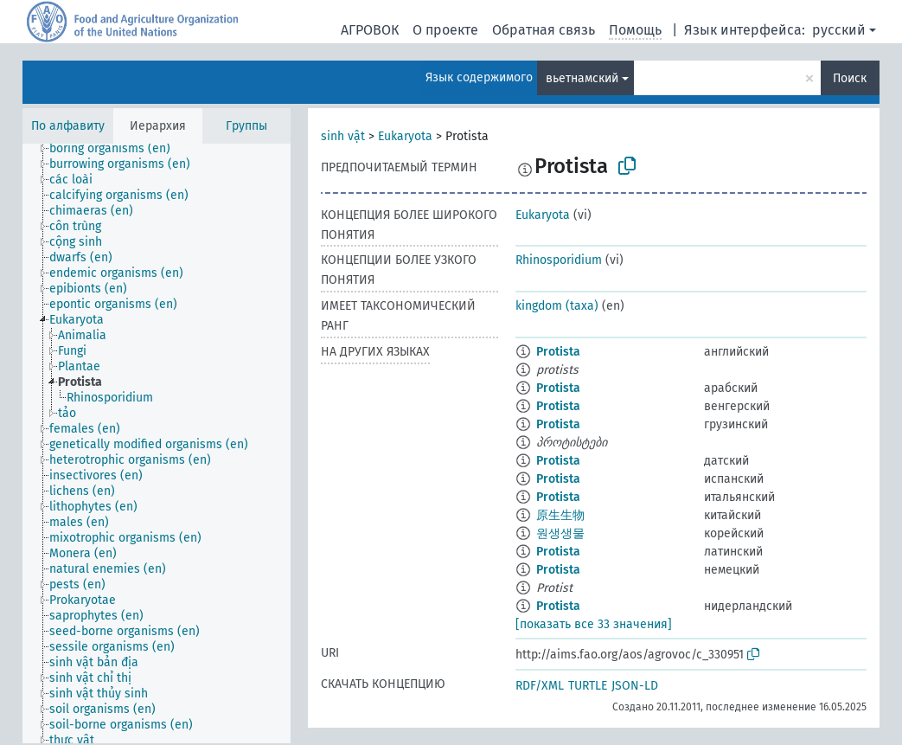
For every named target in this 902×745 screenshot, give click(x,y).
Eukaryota (405, 136)
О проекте (445, 30)
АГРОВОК (370, 30)
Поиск (850, 78)
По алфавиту (68, 126)
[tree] (156, 443)
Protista (558, 351)
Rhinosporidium (558, 260)
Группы (246, 126)
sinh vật (343, 136)
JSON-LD (634, 685)
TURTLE (587, 685)
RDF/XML (539, 685)
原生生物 (560, 515)
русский (839, 30)
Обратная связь (543, 30)
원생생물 (560, 533)
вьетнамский (582, 78)
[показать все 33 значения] (593, 624)
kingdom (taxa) (556, 306)
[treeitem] (117, 149)
